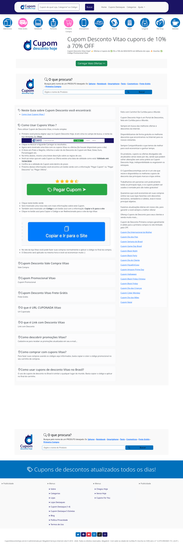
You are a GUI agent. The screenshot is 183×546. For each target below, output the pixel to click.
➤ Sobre (52, 489)
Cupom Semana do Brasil (132, 241)
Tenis (123, 83)
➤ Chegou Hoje (101, 489)
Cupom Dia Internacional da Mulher (136, 232)
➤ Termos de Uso (56, 524)
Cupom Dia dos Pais (129, 237)
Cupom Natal (126, 302)
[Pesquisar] (58, 7)
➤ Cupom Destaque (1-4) (59, 506)
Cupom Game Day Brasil (131, 246)
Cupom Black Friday (129, 283)
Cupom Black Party (129, 255)
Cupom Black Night (129, 251)
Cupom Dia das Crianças (131, 288)
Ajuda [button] (141, 7)
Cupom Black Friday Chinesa (133, 279)
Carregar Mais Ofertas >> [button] (91, 63)
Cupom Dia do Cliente (130, 260)
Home (104, 7)
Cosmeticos (132, 83)
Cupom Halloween (129, 274)
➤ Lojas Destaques (57, 502)
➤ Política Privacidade (58, 520)
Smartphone (113, 83)
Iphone (92, 83)
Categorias (131, 7)
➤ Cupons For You (102, 498)
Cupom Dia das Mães (130, 297)
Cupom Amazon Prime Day (132, 269)
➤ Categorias (54, 493)
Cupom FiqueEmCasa (130, 265)
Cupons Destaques (116, 7)
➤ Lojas (52, 498)
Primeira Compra (53, 86)
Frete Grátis (145, 83)
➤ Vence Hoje (100, 493)
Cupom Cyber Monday (130, 293)
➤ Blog (52, 515)
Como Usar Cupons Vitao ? (33, 114)
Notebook (101, 83)
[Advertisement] (91, 405)
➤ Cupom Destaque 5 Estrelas (62, 511)
